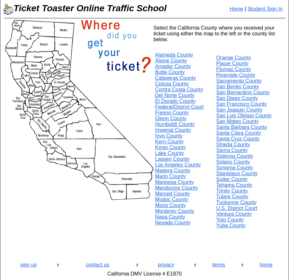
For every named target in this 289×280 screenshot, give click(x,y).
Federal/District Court (179, 107)
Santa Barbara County (241, 127)
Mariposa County (174, 182)
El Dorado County (175, 101)
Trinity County (232, 191)
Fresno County (172, 112)
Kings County (170, 147)
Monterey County (174, 211)
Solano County (233, 162)
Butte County (170, 72)
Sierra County (232, 150)
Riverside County (235, 75)
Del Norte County (175, 95)
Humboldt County (175, 124)
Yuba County (231, 225)
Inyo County (168, 136)
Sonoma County (234, 167)
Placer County (232, 63)
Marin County (170, 176)
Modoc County (171, 199)
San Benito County (237, 86)
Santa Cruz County (237, 138)
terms (218, 264)
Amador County (173, 66)
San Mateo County (237, 121)
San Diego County (237, 98)
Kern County (169, 141)
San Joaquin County (239, 110)
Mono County (170, 205)
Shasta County (233, 144)
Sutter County (232, 179)
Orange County (233, 57)
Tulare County (232, 196)
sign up (28, 264)
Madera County (172, 170)
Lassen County (172, 159)
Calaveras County (175, 78)
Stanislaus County (237, 173)
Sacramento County (238, 81)
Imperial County (173, 130)
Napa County (170, 217)
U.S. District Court (236, 208)
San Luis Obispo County (244, 115)
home (266, 264)
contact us (97, 264)
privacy (166, 264)
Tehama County (234, 185)
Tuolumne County (236, 202)
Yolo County (230, 219)
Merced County (172, 193)
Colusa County (172, 83)
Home (236, 9)
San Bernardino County (242, 92)
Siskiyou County (234, 156)
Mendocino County (176, 188)
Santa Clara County (238, 133)
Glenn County (171, 118)
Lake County (169, 153)
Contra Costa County (179, 89)
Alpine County (171, 60)
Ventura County (233, 214)
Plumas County (233, 69)
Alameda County (174, 55)
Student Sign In (265, 9)
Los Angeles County (178, 164)
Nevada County (172, 222)
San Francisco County (241, 104)
